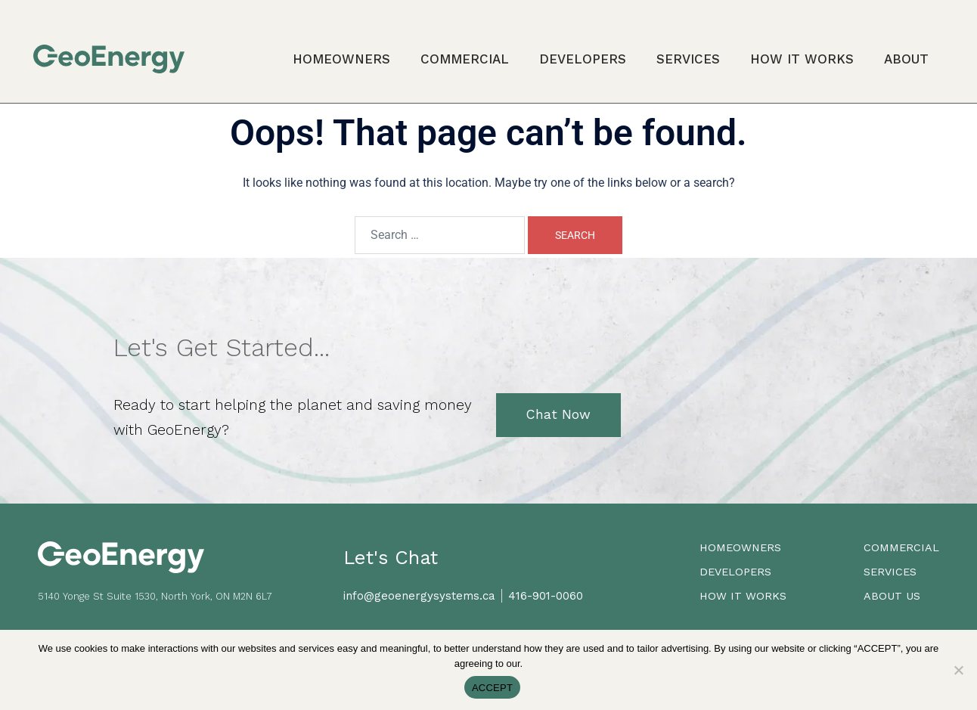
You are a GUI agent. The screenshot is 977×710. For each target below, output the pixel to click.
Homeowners (341, 59)
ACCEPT (492, 687)
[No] (958, 669)
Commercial (464, 59)
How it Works (802, 59)
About (906, 59)
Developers (582, 59)
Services (688, 59)
